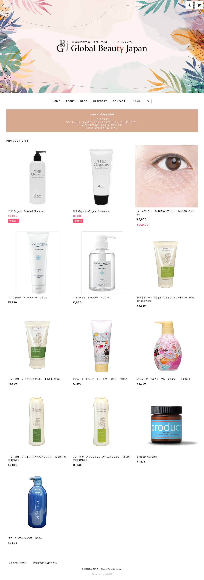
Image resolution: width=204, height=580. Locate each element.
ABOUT (70, 101)
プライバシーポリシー (18, 563)
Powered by (102, 574)
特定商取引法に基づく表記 (45, 563)
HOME (56, 101)
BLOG (83, 101)
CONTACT (119, 101)
